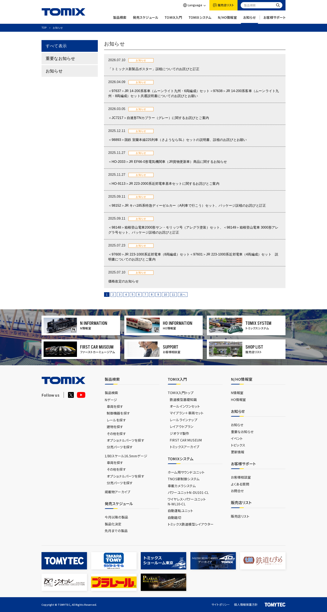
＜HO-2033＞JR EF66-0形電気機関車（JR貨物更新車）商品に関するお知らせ (167, 161)
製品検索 (120, 19)
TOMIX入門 (173, 19)
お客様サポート (274, 19)
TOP (44, 27)
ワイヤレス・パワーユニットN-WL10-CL (187, 501)
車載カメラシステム (182, 485)
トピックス (238, 445)
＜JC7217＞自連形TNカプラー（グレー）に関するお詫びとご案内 (158, 118)
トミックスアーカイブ (184, 446)
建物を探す (115, 426)
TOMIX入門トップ (181, 392)
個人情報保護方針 (246, 604)
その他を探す (116, 433)
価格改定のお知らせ (123, 281)
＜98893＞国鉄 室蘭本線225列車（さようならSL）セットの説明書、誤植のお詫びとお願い (177, 140)
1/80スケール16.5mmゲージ (126, 455)
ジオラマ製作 (179, 433)
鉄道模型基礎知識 (183, 399)
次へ (183, 294)
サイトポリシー (220, 604)
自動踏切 (174, 517)
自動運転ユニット (180, 510)
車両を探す (115, 406)
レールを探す (116, 419)
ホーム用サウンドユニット (186, 472)
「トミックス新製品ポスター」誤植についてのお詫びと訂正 (153, 69)
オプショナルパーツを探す (125, 440)
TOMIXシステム (200, 19)
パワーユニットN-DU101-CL (188, 492)
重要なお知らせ (60, 58)
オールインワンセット (185, 406)
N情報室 (237, 392)
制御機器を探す (118, 413)
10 (165, 294)
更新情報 (237, 451)
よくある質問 (240, 484)
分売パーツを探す (120, 446)
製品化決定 (113, 523)
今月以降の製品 (116, 517)
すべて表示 (56, 46)
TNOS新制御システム (184, 478)
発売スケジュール (145, 19)
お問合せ (237, 490)
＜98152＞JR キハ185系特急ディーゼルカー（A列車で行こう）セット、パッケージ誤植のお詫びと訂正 (187, 205)
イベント (237, 438)
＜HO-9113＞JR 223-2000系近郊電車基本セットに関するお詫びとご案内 (163, 183)
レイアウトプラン (182, 426)
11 (173, 294)
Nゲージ (111, 399)
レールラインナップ (183, 419)
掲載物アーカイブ (117, 491)
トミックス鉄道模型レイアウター (191, 524)
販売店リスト (240, 516)
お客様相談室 (241, 477)
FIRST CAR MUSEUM (186, 440)
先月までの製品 (116, 530)
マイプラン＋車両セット (186, 412)
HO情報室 (238, 399)
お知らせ (249, 19)
